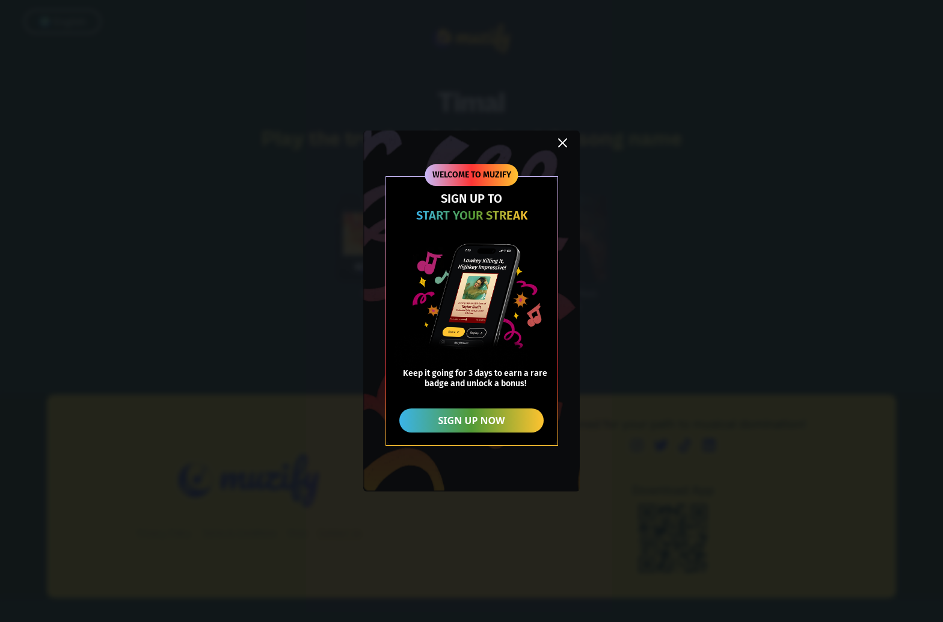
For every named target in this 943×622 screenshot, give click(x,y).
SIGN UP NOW (471, 420)
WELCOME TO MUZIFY (471, 175)
